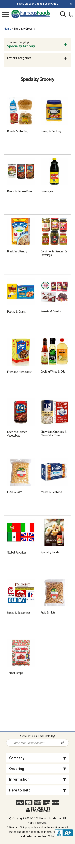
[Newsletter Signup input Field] (33, 742)
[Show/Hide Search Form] (63, 14)
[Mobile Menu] (5, 15)
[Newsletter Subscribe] (65, 743)
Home (7, 28)
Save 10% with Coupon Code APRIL (37, 3)
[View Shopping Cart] (71, 14)
